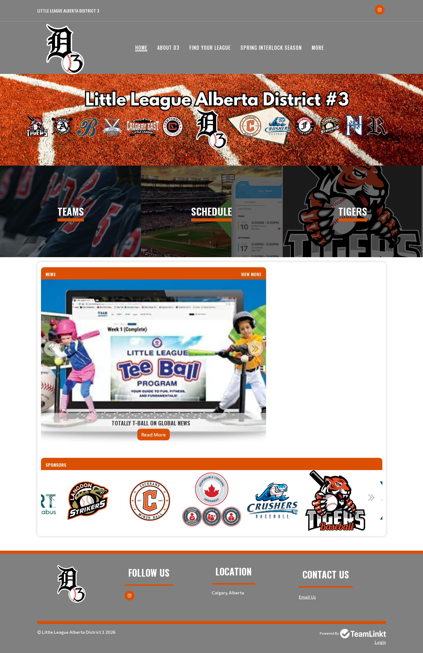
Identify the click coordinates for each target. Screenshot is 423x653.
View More (251, 274)
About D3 (168, 47)
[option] (153, 363)
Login (380, 642)
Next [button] (255, 348)
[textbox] (327, 271)
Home (141, 47)
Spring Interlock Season (271, 47)
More (318, 47)
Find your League (210, 47)
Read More (153, 434)
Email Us (307, 597)
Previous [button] (51, 348)
